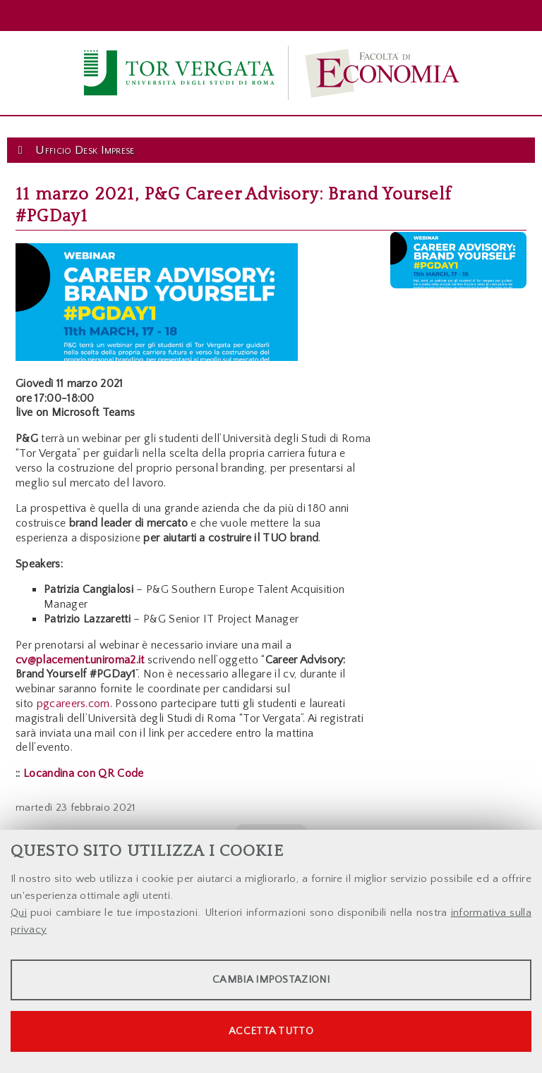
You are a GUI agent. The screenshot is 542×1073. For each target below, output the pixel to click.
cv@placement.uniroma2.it (80, 660)
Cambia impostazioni (271, 980)
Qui (19, 913)
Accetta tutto (271, 1031)
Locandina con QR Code (83, 773)
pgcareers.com (73, 703)
